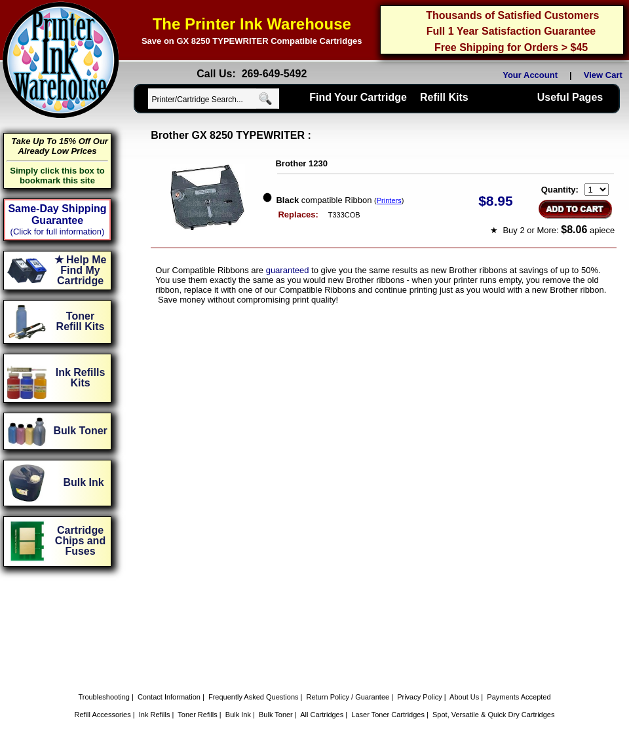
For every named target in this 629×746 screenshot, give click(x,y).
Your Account (530, 75)
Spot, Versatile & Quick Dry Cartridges (493, 714)
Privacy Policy (419, 697)
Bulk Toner (276, 714)
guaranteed (287, 270)
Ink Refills (154, 714)
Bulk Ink (238, 714)
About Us (464, 697)
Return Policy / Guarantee (348, 697)
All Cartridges (321, 714)
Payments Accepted (518, 697)
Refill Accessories (103, 714)
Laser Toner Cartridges (388, 714)
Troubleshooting (103, 697)
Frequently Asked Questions (253, 697)
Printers (389, 200)
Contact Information (169, 697)
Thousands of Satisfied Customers (512, 15)
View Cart (605, 75)
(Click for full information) (57, 231)
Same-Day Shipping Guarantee (57, 214)
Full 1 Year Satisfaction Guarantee (511, 31)
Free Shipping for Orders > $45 (511, 47)
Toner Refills (198, 714)
